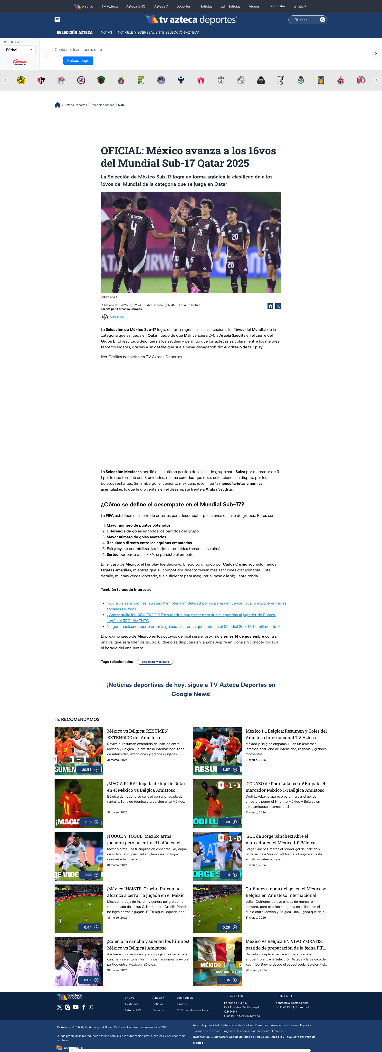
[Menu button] (74, 20)
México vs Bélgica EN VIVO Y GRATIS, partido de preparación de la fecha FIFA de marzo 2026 (286, 944)
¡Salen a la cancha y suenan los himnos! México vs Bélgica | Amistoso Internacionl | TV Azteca (148, 944)
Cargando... (117, 316)
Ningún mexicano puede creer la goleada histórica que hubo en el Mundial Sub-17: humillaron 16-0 (194, 626)
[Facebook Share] (270, 306)
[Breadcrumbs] (60, 105)
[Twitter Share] (278, 306)
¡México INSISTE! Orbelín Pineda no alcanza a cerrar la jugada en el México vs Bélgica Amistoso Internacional (147, 892)
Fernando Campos (129, 309)
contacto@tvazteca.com (292, 1003)
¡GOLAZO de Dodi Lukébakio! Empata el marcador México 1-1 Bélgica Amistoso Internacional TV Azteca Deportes (285, 787)
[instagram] (68, 1008)
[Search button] (322, 19)
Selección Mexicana (155, 661)
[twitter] (60, 1008)
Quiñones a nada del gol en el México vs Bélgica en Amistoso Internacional (286, 892)
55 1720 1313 (284, 1007)
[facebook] (84, 1008)
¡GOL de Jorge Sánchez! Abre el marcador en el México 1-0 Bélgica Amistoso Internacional (280, 839)
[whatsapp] (91, 1008)
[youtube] (76, 1008)
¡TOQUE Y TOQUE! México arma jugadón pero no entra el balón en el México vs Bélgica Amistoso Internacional (144, 839)
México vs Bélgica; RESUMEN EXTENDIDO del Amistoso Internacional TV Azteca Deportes (141, 734)
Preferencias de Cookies (237, 1025)
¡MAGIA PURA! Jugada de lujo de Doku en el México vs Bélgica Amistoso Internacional (146, 787)
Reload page (78, 60)
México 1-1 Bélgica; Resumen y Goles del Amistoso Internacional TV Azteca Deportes (286, 734)
